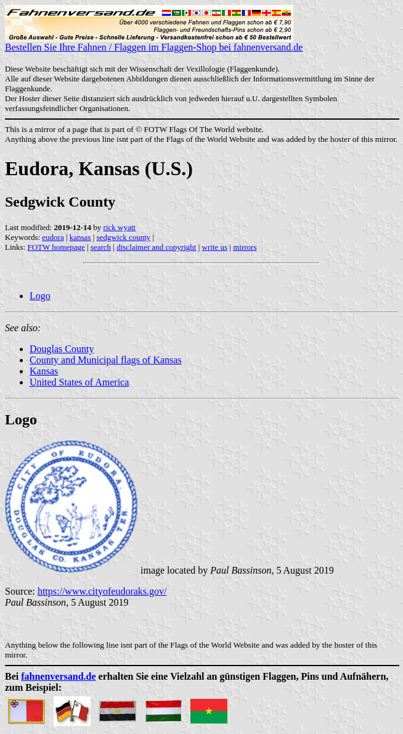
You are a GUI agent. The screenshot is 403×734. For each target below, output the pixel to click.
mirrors (244, 247)
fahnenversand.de (58, 676)
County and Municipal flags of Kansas (106, 360)
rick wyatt (120, 227)
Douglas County (62, 349)
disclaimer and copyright (156, 247)
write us (215, 247)
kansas (80, 237)
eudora (52, 237)
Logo (40, 296)
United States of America (79, 382)
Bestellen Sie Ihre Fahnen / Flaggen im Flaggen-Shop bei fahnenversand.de (154, 42)
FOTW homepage (55, 247)
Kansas (44, 371)
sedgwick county (124, 237)
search (101, 247)
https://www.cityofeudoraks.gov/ (102, 591)
